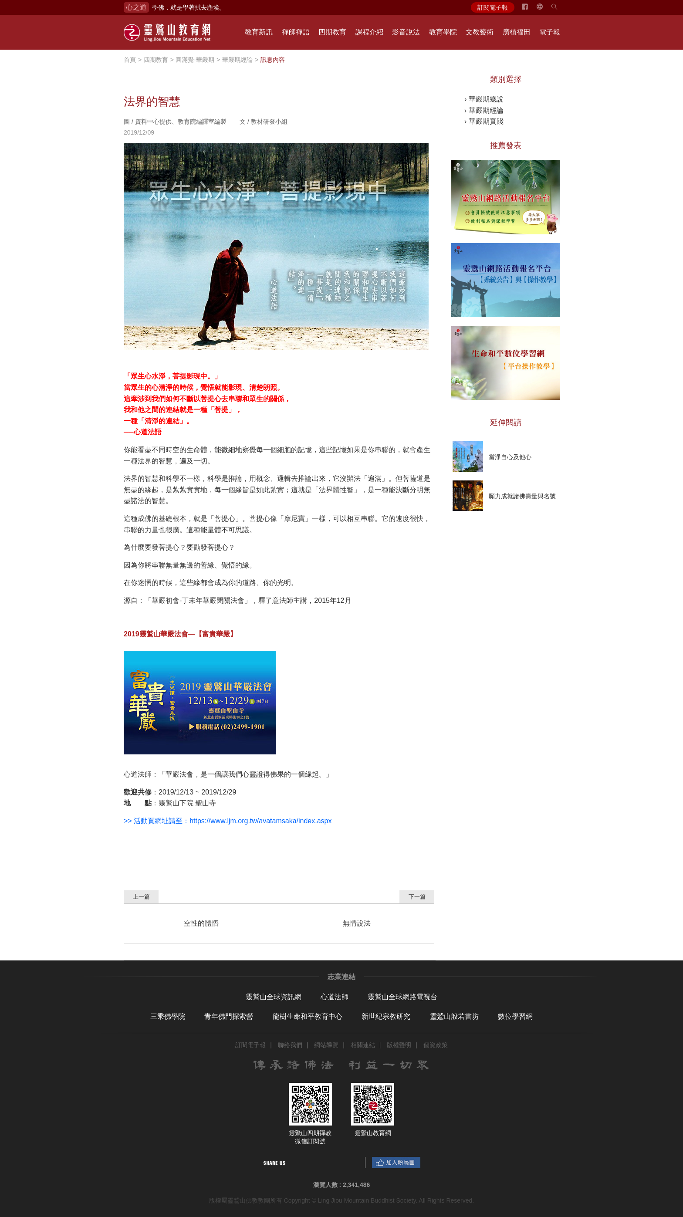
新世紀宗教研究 (386, 1016)
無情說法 (357, 923)
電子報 (549, 32)
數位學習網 (515, 1016)
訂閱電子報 (492, 7)
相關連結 (363, 1044)
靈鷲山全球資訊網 (273, 997)
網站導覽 (326, 1044)
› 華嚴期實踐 (484, 121)
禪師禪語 (296, 32)
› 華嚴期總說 (484, 99)
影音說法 (406, 32)
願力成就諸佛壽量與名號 (522, 496)
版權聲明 (399, 1044)
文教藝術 (480, 32)
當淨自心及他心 (510, 456)
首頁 (130, 59)
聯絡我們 (290, 1044)
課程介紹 (369, 32)
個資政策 (435, 1044)
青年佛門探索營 (228, 1016)
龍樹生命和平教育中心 (307, 1016)
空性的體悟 (201, 923)
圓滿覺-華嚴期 (195, 59)
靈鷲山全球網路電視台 (402, 997)
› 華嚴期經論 (484, 110)
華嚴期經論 (237, 59)
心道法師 (334, 997)
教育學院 (443, 32)
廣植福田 (517, 32)
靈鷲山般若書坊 (454, 1016)
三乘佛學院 (167, 1016)
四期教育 (332, 32)
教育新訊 (259, 32)
